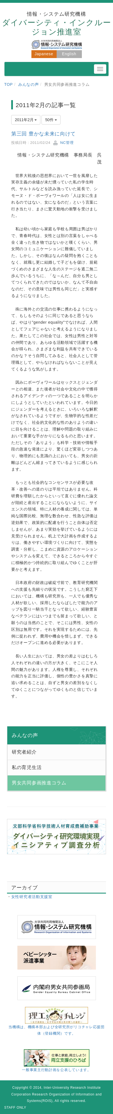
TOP (8, 84)
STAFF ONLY (15, 1108)
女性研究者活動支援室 (31, 896)
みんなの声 (28, 84)
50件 (51, 120)
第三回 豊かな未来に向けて (43, 134)
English (69, 54)
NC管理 (63, 143)
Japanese (43, 54)
